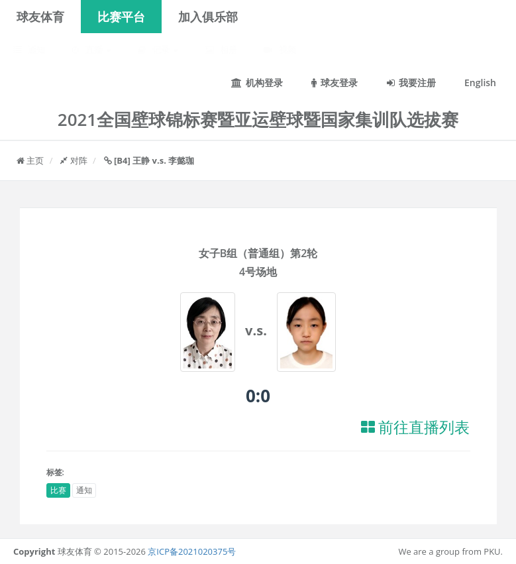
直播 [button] (91, 50)
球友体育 (40, 17)
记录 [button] (158, 50)
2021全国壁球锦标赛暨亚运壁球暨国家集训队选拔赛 (258, 119)
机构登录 (257, 82)
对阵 (73, 160)
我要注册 (411, 82)
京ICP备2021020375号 (192, 551)
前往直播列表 (415, 427)
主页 (30, 160)
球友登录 (334, 82)
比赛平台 (121, 17)
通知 (84, 490)
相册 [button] (221, 50)
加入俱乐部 (208, 17)
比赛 (58, 490)
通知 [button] (29, 50)
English (480, 82)
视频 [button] (279, 50)
